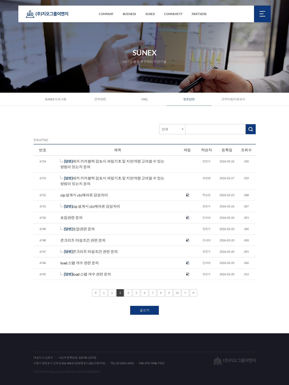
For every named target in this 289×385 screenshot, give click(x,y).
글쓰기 (144, 310)
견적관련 (100, 99)
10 (177, 292)
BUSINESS (129, 14)
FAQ (144, 99)
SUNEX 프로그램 (55, 99)
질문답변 (189, 99)
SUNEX (150, 14)
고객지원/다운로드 (233, 99)
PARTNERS (199, 14)
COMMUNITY (173, 14)
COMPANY (106, 14)
